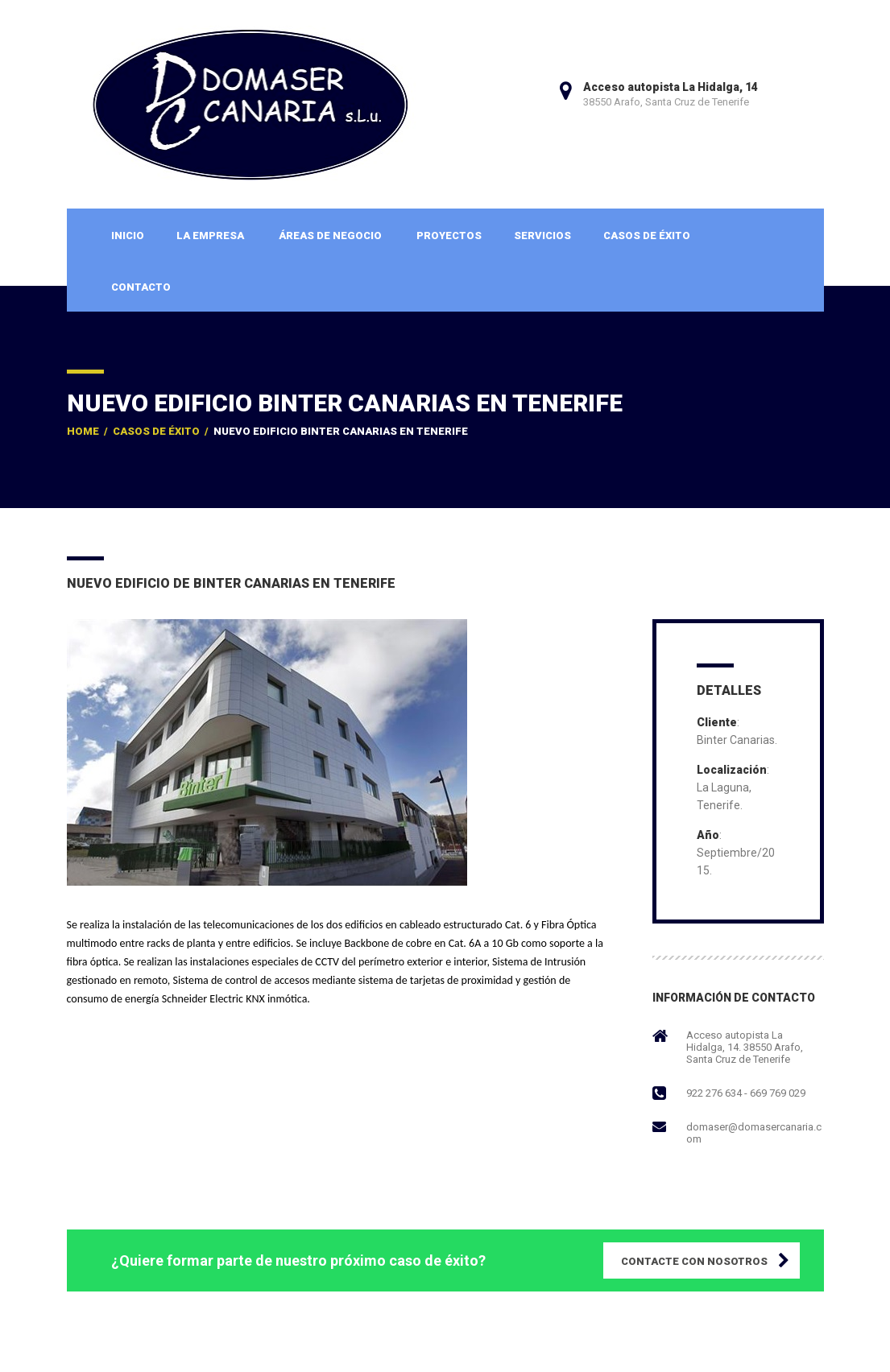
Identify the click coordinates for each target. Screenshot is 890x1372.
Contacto (141, 287)
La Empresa (210, 235)
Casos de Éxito (646, 235)
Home (83, 431)
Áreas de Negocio (330, 235)
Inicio (127, 235)
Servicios (542, 235)
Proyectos (449, 235)
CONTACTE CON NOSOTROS (694, 1261)
